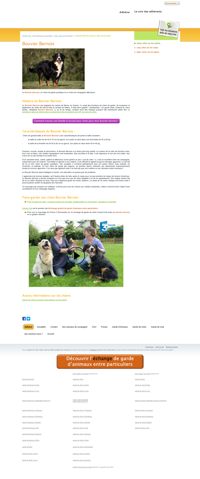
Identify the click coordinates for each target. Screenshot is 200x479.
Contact (53, 327)
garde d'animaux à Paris (30, 385)
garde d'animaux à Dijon (30, 440)
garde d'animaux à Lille (30, 428)
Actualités (41, 327)
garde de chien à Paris (81, 385)
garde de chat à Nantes (143, 422)
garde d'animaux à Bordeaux (32, 416)
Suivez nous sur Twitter (28, 318)
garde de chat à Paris (142, 385)
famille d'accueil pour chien (82, 467)
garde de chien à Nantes (81, 422)
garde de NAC (27, 447)
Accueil (50, 334)
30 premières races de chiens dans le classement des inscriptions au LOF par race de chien (76, 111)
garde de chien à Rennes (82, 460)
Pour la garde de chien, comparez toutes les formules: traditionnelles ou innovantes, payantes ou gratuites (71, 202)
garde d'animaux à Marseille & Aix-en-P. (36, 400)
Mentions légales (172, 347)
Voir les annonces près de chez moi (168, 29)
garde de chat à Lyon (142, 391)
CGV (94, 327)
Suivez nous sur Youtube (33, 318)
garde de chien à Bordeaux (82, 416)
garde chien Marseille (80, 400)
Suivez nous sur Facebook (24, 318)
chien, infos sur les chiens (63, 36)
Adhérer (124, 12)
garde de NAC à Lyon (30, 460)
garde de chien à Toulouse (82, 410)
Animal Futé (26, 36)
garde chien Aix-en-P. (80, 401)
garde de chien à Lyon (80, 391)
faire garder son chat (142, 374)
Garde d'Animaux (120, 327)
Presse (104, 327)
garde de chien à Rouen (81, 454)
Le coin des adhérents (148, 11)
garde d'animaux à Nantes (31, 422)
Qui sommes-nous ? (34, 334)
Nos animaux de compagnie (42, 36)
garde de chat (140, 379)
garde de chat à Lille (142, 428)
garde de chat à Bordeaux (144, 416)
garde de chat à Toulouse (144, 410)
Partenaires (149, 347)
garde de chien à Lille (80, 428)
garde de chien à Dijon (81, 440)
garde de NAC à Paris (30, 454)
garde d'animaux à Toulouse (32, 410)
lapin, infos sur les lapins (148, 52)
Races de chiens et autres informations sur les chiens (44, 300)
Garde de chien (139, 327)
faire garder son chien (80, 374)
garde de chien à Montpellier (83, 447)
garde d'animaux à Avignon (31, 434)
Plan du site (159, 347)
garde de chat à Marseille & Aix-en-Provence (151, 400)
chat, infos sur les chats (147, 48)
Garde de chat (157, 327)
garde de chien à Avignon (82, 434)
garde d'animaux (28, 379)
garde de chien (78, 379)
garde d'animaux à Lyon (30, 391)
